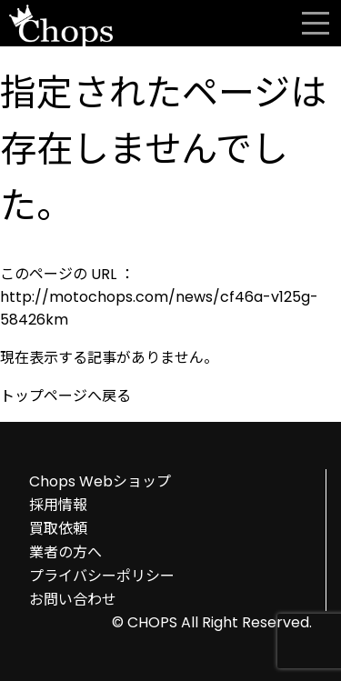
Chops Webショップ (100, 481)
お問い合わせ (72, 599)
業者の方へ (65, 552)
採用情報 (58, 505)
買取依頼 (58, 528)
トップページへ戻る (65, 396)
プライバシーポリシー (102, 576)
